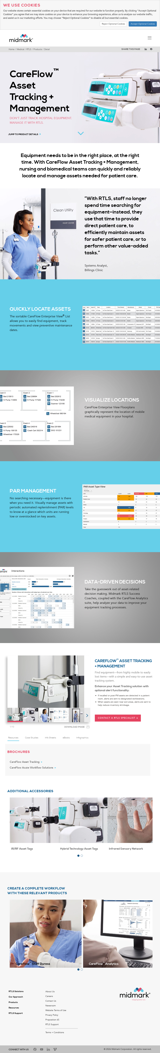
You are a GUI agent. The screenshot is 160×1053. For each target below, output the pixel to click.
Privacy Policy (51, 1015)
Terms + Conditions (54, 1032)
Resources (14, 1007)
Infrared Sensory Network (126, 849)
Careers (49, 996)
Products (37, 49)
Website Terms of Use (55, 1010)
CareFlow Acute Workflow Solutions (31, 767)
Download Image (74, 727)
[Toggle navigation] (149, 38)
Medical (20, 49)
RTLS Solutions (16, 991)
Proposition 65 (52, 1019)
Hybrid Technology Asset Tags (79, 849)
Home (11, 49)
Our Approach (16, 997)
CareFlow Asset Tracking (25, 762)
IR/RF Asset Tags (22, 849)
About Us (50, 991)
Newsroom (50, 1005)
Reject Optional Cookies (113, 23)
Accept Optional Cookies (143, 23)
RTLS (28, 49)
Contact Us (50, 1001)
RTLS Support (16, 1013)
